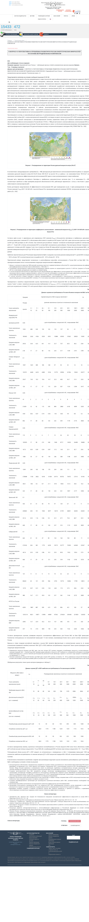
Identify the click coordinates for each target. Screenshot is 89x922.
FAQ (49, 845)
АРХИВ (73, 16)
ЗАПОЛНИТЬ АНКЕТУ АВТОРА (31, 34)
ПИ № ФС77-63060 (57, 7)
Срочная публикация (68, 11)
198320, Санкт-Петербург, (54, 848)
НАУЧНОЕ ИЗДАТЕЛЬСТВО (20, 16)
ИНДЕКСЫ (46, 34)
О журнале (31, 834)
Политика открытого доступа (34, 840)
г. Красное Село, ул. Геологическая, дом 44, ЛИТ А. (55, 851)
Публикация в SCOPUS (60, 11)
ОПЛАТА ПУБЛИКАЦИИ (11, 34)
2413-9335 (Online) (16, 3)
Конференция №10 (75, 825)
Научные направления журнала (34, 844)
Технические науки (12, 48)
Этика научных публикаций (35, 836)
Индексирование (33, 837)
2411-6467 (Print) (15, 2)
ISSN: (10, 2)
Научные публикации (34, 842)
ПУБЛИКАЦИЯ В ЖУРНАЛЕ (44, 16)
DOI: (10, 5)
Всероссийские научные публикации (54, 843)
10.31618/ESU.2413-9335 (17, 5)
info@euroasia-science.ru (54, 854)
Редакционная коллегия (35, 846)
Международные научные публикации (54, 840)
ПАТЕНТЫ (66, 16)
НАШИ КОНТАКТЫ (42, 19)
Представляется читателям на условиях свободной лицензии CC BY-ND (28, 77)
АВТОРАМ (32, 16)
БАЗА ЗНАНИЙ (57, 16)
